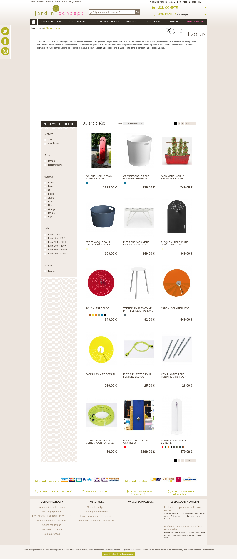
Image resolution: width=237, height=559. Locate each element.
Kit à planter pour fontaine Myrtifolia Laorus (173, 377)
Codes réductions (51, 525)
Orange (52, 209)
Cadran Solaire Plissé (175, 308)
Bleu (50, 186)
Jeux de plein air (152, 22)
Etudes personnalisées (96, 511)
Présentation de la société (52, 507)
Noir (50, 205)
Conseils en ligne (96, 507)
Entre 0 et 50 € (55, 234)
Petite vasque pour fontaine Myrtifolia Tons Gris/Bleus (98, 244)
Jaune (51, 197)
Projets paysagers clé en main (96, 516)
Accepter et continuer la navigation (118, 554)
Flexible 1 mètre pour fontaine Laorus (137, 375)
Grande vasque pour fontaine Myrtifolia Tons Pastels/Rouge (136, 178)
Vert (50, 217)
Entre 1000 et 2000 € (58, 253)
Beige (51, 194)
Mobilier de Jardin (51, 22)
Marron (51, 201)
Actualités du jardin (51, 529)
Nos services (96, 502)
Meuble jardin (33, 22)
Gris (50, 190)
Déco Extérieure (78, 22)
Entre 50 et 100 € (56, 238)
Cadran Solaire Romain (100, 374)
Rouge (51, 213)
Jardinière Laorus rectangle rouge (172, 177)
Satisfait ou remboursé (55, 491)
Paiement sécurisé (98, 491)
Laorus (51, 271)
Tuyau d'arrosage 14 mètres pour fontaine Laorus (100, 443)
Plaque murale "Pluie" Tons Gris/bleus (175, 243)
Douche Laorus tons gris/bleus (136, 441)
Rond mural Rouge (97, 308)
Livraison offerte (184, 493)
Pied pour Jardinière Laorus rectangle (136, 243)
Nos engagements (51, 511)
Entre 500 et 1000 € (58, 249)
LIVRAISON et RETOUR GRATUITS (51, 516)
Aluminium (53, 143)
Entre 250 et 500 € (57, 246)
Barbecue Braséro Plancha (131, 23)
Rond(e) (52, 161)
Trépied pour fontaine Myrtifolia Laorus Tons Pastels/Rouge (138, 310)
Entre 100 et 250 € (57, 242)
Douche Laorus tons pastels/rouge (99, 177)
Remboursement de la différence (96, 520)
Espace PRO (195, 2)
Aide (185, 2)
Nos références (52, 533)
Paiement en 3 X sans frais (51, 520)
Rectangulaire (55, 165)
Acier (50, 139)
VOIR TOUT (191, 124)
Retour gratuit (141, 493)
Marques (175, 22)
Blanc (51, 182)
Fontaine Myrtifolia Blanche (173, 441)
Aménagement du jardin (107, 22)
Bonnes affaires (196, 22)
